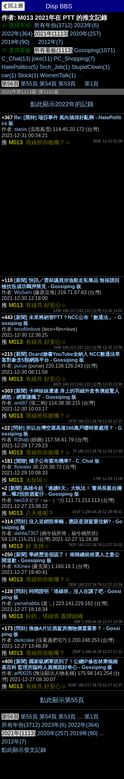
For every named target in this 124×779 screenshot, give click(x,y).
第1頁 (91, 84)
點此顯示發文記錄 (24, 750)
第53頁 (67, 84)
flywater (22, 467)
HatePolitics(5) (20, 67)
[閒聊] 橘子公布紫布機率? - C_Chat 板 (57, 461)
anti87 (21, 403)
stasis (20, 129)
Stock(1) (28, 75)
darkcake (24, 640)
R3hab (21, 439)
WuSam (23, 292)
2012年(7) (50, 42)
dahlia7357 (26, 533)
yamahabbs (27, 603)
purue (20, 365)
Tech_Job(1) (54, 67)
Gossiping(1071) (94, 50)
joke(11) (42, 59)
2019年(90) (15, 42)
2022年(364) (17, 34)
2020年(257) (85, 34)
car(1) (9, 75)
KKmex (22, 566)
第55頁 (29, 84)
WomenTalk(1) (58, 75)
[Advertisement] (62, 211)
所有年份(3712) (53, 25)
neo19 (21, 500)
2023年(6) (86, 25)
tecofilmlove (27, 329)
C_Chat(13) (16, 59)
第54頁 (48, 84)
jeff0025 (23, 673)
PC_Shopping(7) (74, 59)
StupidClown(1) (91, 67)
